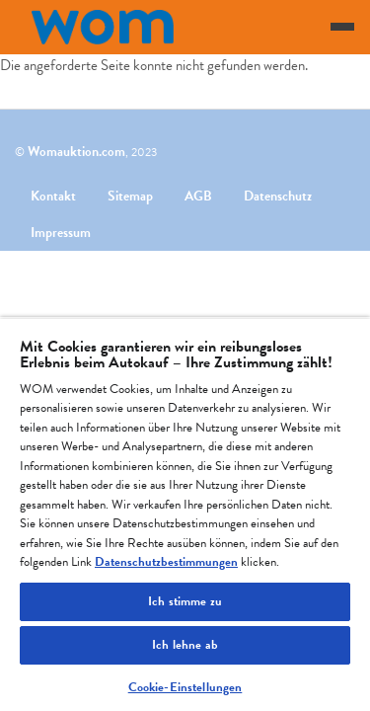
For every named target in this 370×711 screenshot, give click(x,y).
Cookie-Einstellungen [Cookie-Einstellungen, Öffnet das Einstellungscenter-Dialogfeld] (185, 687)
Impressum (61, 232)
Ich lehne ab (185, 645)
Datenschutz (278, 196)
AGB (198, 196)
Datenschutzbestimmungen (166, 562)
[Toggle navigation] (342, 27)
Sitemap (130, 196)
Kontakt (53, 196)
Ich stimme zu (185, 601)
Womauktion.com (76, 151)
